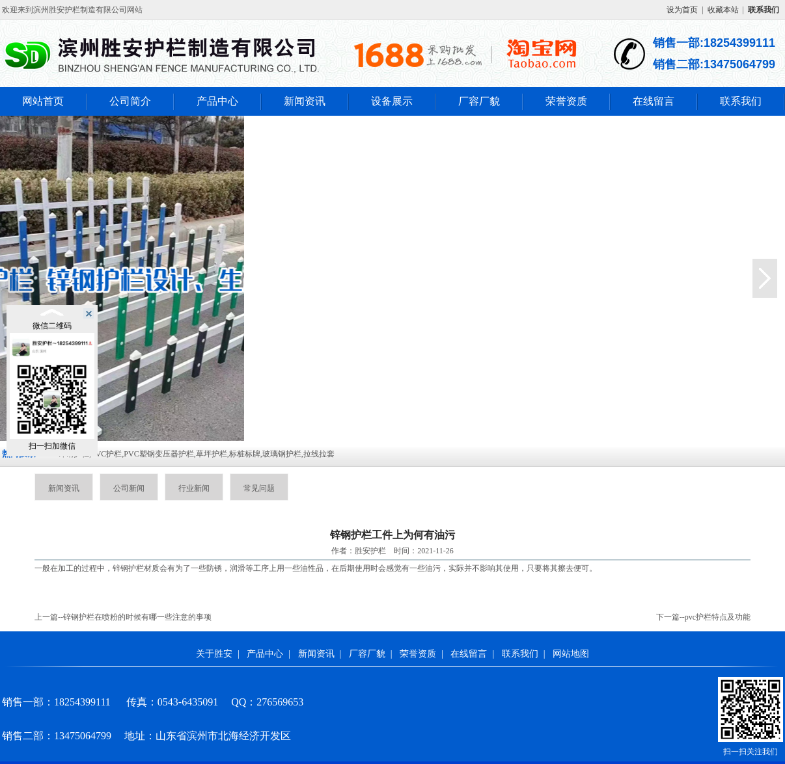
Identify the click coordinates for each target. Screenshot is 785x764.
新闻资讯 (304, 101)
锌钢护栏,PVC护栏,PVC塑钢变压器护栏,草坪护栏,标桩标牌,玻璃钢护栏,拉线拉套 (196, 453)
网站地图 (571, 654)
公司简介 (130, 101)
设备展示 (392, 101)
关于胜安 (214, 654)
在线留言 (653, 101)
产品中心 (217, 101)
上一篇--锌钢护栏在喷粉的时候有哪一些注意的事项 (123, 617)
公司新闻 (129, 488)
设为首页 (682, 9)
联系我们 (741, 101)
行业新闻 (194, 488)
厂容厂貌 (479, 101)
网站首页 (43, 101)
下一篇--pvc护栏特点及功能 (703, 617)
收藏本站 (723, 9)
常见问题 (259, 488)
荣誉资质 (566, 101)
